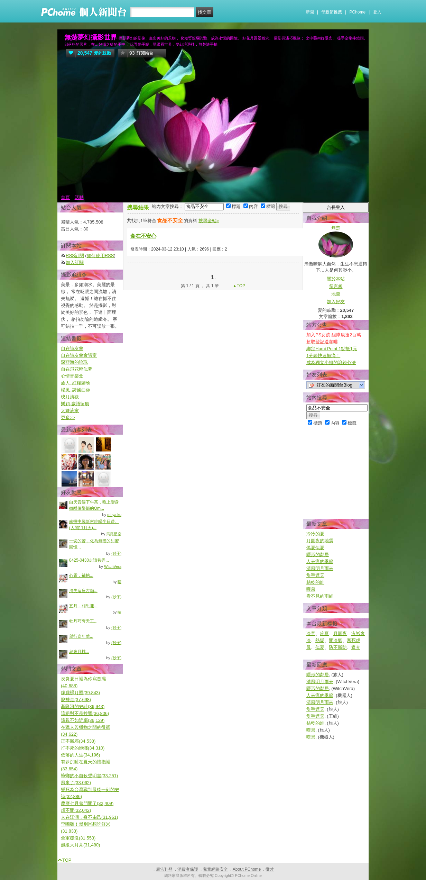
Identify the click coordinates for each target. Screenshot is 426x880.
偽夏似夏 (315, 547)
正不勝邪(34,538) (78, 741)
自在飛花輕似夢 (76, 369)
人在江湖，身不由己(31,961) (89, 817)
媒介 (355, 647)
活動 (79, 197)
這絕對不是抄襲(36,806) (85, 713)
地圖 (335, 294)
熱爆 (319, 640)
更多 (68, 417)
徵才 (270, 869)
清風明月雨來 (319, 568)
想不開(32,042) (76, 810)
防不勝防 (338, 647)
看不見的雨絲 (319, 596)
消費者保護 (187, 869)
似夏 (319, 647)
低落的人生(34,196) (80, 754)
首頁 (65, 197)
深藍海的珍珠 (74, 362)
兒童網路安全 (215, 869)
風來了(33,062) (76, 782)
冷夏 (324, 633)
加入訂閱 (75, 262)
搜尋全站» (208, 220)
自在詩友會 (72, 348)
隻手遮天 (315, 575)
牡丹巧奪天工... (83, 621)
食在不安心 (143, 236)
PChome (357, 12)
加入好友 (336, 301)
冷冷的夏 (315, 533)
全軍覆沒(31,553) (78, 838)
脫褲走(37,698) (76, 699)
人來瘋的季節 (319, 561)
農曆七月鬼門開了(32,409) (87, 803)
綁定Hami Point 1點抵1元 (331, 348)
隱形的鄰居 (317, 554)
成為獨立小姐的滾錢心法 (331, 362)
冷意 (310, 633)
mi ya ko (114, 514)
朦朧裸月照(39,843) (80, 692)
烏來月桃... (79, 651)
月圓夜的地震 (319, 540)
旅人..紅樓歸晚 (75, 382)
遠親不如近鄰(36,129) (82, 720)
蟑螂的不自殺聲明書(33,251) (89, 775)
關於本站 (336, 278)
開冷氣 (335, 640)
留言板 (336, 286)
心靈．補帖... (81, 575)
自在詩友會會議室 (79, 355)
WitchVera (112, 566)
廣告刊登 (164, 869)
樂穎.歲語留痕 (75, 403)
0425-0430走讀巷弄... (89, 560)
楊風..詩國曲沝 (75, 389)
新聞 (310, 12)
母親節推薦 (331, 12)
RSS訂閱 (75, 255)
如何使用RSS (100, 255)
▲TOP (239, 285)
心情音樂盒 (72, 376)
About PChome (247, 869)
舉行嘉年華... (81, 636)
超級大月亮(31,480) (80, 844)
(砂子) (116, 553)
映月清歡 (70, 396)
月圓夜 (340, 633)
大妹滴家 (70, 410)
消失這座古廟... (83, 590)
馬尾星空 (113, 534)
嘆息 (310, 589)
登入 (377, 12)
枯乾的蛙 (315, 582)
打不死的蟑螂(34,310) (82, 748)
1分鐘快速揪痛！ (323, 355)
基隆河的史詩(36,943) (82, 706)
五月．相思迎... (83, 606)
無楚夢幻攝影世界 (90, 37)
